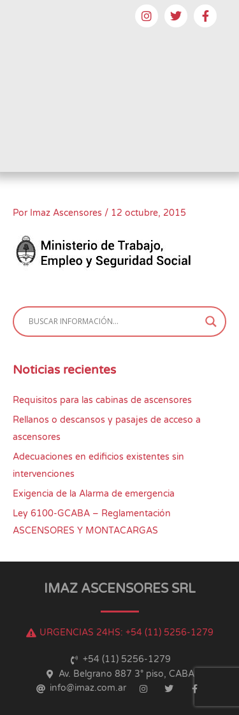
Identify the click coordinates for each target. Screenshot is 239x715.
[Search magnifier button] (211, 321)
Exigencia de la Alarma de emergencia (94, 493)
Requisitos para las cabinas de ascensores (102, 400)
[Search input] (114, 321)
